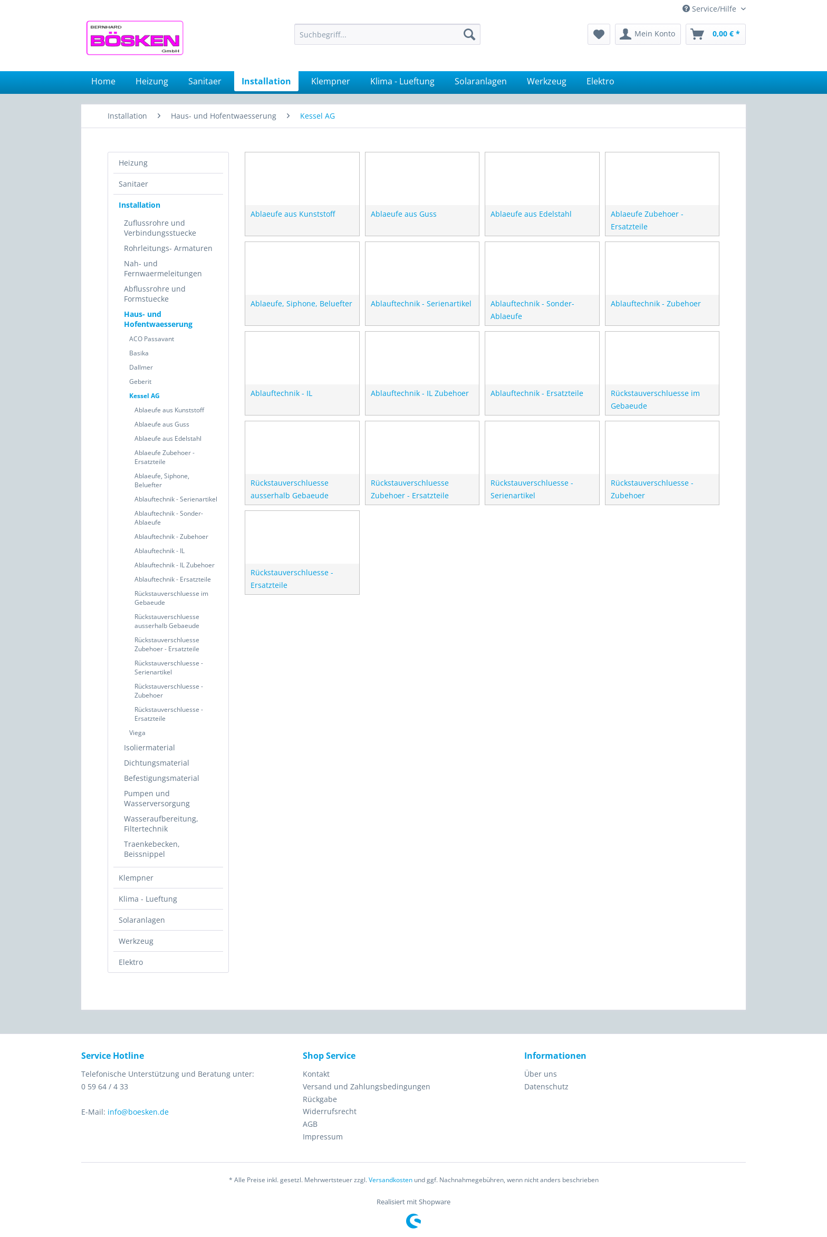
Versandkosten (390, 1179)
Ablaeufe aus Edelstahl (167, 438)
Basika (139, 353)
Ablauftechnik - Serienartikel (175, 499)
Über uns (540, 1074)
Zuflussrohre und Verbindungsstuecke (160, 228)
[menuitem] (387, 34)
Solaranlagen (142, 920)
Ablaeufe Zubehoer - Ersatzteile (164, 457)
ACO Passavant (151, 338)
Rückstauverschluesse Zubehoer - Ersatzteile (166, 644)
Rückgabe (320, 1099)
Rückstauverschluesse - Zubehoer (168, 691)
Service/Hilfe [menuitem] (710, 9)
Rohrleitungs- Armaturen (168, 248)
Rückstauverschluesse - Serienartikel (168, 668)
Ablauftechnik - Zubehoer (171, 536)
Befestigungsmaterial (161, 778)
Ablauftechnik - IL (159, 550)
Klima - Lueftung (148, 899)
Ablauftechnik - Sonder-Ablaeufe (168, 518)
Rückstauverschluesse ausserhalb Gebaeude (166, 621)
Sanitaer (133, 184)
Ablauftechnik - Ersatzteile (172, 579)
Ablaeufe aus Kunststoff (169, 409)
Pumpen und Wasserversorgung (157, 798)
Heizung (133, 163)
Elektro (131, 962)
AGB (310, 1124)
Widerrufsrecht (330, 1111)
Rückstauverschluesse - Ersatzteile (168, 714)
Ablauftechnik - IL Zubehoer (174, 564)
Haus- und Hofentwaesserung (158, 319)
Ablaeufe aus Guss (161, 424)
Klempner (136, 878)
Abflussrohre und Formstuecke (155, 294)
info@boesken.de (138, 1112)
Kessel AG (144, 395)
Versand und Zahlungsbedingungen (366, 1086)
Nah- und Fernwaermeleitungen (163, 268)
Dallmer (141, 367)
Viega (137, 732)
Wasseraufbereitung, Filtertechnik (161, 824)
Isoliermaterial (149, 747)
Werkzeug (136, 941)
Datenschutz (546, 1086)
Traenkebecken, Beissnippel (152, 849)
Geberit (140, 381)
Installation (139, 205)
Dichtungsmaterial (156, 763)
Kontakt (316, 1074)
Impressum (323, 1137)
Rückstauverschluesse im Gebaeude (171, 598)
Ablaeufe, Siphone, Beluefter (161, 480)
